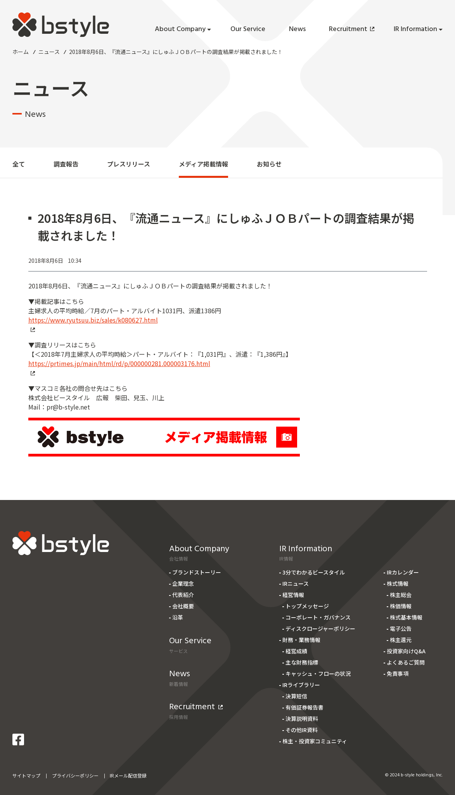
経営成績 (296, 651)
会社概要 (183, 606)
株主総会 (401, 595)
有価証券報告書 (304, 707)
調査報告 (66, 163)
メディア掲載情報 (203, 163)
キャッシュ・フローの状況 (318, 673)
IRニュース (295, 583)
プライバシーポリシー (75, 775)
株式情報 (397, 583)
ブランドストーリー (196, 572)
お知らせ (269, 163)
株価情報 (401, 606)
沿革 (177, 617)
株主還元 (401, 640)
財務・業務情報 (301, 640)
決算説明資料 (301, 718)
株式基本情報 (406, 617)
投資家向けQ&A (406, 651)
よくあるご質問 (406, 662)
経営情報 (293, 595)
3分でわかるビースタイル (313, 572)
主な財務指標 (301, 662)
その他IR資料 (301, 730)
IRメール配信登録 (128, 775)
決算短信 (296, 696)
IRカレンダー (403, 572)
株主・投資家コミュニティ (314, 741)
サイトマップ (26, 775)
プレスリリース (128, 163)
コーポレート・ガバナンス (318, 617)
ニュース (49, 52)
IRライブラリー (301, 685)
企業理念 (183, 583)
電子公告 (401, 628)
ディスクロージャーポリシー (320, 628)
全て (18, 163)
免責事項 (397, 673)
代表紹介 (183, 595)
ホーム (20, 52)
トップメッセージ (307, 606)
